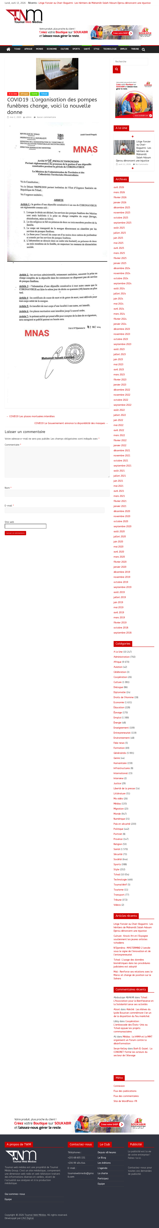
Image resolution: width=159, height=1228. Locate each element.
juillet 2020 (120, 536)
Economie (52, 49)
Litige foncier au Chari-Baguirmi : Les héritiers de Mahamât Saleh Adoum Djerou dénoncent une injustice (95, 3)
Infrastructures (122, 768)
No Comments (142, 164)
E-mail (9, 505)
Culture (65, 49)
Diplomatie (120, 692)
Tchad (17, 49)
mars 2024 (119, 314)
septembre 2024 (122, 283)
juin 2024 (118, 298)
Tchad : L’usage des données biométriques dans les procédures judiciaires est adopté (132, 963)
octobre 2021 (121, 460)
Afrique (28, 49)
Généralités (120, 753)
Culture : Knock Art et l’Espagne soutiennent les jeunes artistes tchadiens (131, 939)
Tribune (135, 49)
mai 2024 (118, 303)
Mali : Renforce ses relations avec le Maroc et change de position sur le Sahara (133, 975)
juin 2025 (118, 238)
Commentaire (13, 444)
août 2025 (119, 227)
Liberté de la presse (124, 788)
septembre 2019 (122, 587)
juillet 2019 (120, 597)
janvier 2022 (120, 445)
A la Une (13, 94)
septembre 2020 (122, 526)
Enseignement (121, 727)
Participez (103, 1178)
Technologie (109, 49)
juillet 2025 (120, 233)
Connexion (119, 1086)
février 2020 (120, 562)
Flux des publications (125, 1091)
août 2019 (119, 592)
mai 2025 (118, 243)
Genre (117, 758)
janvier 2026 (120, 202)
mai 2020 (118, 546)
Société (118, 859)
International (121, 773)
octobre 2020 (121, 521)
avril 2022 (119, 430)
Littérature (120, 793)
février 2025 (120, 258)
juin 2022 (118, 420)
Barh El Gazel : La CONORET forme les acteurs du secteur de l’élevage (133, 1052)
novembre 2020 (122, 516)
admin (28, 117)
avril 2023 (119, 369)
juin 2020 (118, 541)
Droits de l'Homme (124, 697)
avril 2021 (119, 491)
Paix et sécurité (122, 824)
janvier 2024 (120, 324)
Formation (119, 748)
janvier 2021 (120, 506)
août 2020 (119, 531)
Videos (117, 905)
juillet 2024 (120, 293)
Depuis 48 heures (107, 1152)
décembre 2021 (122, 450)
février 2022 (120, 440)
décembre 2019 (122, 572)
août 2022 (119, 410)
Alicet (117, 1009)
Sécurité (118, 854)
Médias (117, 803)
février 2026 (120, 197)
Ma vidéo (118, 798)
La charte (103, 1173)
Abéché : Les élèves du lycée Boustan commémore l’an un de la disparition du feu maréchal (132, 1013)
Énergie (117, 722)
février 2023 (120, 379)
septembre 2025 (122, 222)
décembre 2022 (122, 389)
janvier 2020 (120, 567)
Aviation (118, 667)
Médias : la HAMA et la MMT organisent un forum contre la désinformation (133, 1040)
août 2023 (119, 349)
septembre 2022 (122, 405)
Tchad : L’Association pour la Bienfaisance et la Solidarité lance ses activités (134, 1001)
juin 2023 (118, 359)
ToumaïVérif (120, 884)
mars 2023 (119, 374)
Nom (8, 488)
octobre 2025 (121, 217)
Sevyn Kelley (120, 1048)
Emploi (123, 49)
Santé (87, 49)
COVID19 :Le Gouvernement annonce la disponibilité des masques (71, 423)
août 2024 (119, 288)
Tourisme (119, 889)
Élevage (118, 712)
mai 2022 (118, 425)
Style (96, 49)
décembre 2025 (122, 207)
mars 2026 (119, 192)
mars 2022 (119, 435)
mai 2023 (118, 364)
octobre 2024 (121, 278)
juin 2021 (118, 481)
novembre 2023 (122, 334)
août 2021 (119, 470)
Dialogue (118, 687)
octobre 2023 (121, 339)
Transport (119, 894)
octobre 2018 (121, 627)
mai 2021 (118, 486)
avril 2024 (119, 308)
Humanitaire (120, 763)
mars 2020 (119, 556)
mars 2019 (119, 617)
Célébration (120, 672)
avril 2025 (119, 248)
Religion (118, 844)
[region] (94, 32)
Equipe (8, 1199)
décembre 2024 (122, 268)
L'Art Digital (27, 1218)
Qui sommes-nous (15, 1194)
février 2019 (120, 622)
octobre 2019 (121, 582)
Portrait (118, 834)
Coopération (120, 677)
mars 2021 (119, 496)
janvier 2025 (120, 263)
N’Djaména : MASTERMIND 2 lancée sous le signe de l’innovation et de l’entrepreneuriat (132, 951)
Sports (76, 49)
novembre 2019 (122, 577)
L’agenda (102, 1168)
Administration (122, 657)
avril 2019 (119, 612)
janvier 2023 (120, 384)
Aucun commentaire (45, 117)
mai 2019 (118, 607)
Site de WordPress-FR (125, 1101)
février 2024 (120, 319)
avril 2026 (119, 187)
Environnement (122, 738)
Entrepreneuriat (122, 732)
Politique (118, 829)
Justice (117, 783)
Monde (39, 49)
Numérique (119, 819)
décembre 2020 (122, 511)
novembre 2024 (122, 273)
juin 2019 (118, 602)
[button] (94, 32)
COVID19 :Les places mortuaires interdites (30, 416)
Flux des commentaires (126, 1096)
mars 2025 (119, 253)
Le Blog (102, 1157)
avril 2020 (119, 551)
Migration (119, 808)
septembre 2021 (122, 465)
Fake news (119, 743)
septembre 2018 (122, 632)
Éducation (119, 707)
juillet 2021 (120, 475)
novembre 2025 (122, 212)
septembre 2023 (122, 344)
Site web (9, 522)
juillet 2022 (120, 415)
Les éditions (104, 1163)
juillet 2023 (120, 354)
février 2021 (120, 501)
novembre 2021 (122, 455)
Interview (118, 778)
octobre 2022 (121, 400)
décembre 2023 (122, 329)
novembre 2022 (122, 394)
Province (118, 839)
